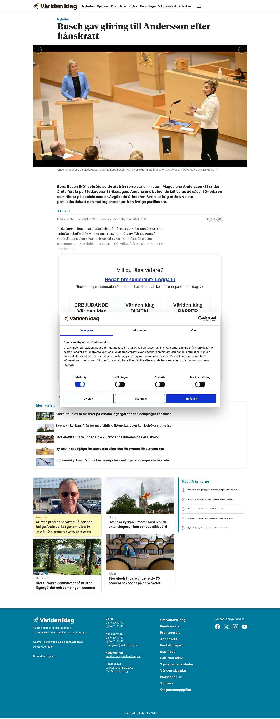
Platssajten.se (171, 677)
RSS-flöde (168, 652)
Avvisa (88, 398)
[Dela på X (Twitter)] (214, 219)
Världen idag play (173, 671)
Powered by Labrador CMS (140, 713)
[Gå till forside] (55, 6)
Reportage (148, 6)
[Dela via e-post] (219, 219)
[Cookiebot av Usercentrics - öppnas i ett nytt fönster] (200, 318)
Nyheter (88, 6)
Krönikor (184, 6)
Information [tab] (140, 330)
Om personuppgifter (175, 690)
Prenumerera (170, 633)
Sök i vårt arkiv (171, 658)
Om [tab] (193, 330)
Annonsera (168, 639)
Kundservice (169, 627)
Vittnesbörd (167, 6)
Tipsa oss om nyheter (176, 665)
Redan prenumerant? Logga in (140, 279)
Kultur (133, 6)
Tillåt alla (191, 398)
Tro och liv (118, 6)
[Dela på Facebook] (208, 219)
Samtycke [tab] (86, 330)
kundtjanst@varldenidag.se (122, 645)
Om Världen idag (172, 621)
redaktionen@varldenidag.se (123, 657)
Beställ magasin (172, 646)
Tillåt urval (140, 398)
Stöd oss (167, 684)
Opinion (102, 6)
